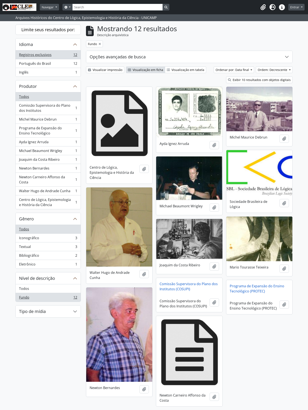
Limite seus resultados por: (48, 29)
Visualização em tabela (185, 70)
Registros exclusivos (48, 55)
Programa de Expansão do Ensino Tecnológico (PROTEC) (257, 288)
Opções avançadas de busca (118, 57)
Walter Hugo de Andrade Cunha (48, 191)
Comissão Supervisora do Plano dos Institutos (48, 108)
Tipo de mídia (32, 311)
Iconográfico (48, 238)
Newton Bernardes (48, 169)
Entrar (295, 7)
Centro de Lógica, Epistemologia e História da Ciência (48, 202)
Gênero (26, 219)
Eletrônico (48, 265)
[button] (263, 7)
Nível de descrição (37, 278)
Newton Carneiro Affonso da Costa (48, 179)
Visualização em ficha (145, 70)
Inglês (48, 73)
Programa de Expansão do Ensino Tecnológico (48, 131)
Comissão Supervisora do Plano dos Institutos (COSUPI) (189, 286)
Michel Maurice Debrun (48, 120)
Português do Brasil (48, 64)
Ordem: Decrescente (273, 70)
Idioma (26, 44)
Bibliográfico (48, 256)
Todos (24, 96)
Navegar (48, 7)
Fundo (48, 298)
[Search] (117, 7)
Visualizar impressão (105, 70)
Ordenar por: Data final (233, 70)
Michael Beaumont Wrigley (48, 151)
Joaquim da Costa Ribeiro (48, 160)
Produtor (28, 86)
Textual (48, 247)
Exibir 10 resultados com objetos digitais (259, 80)
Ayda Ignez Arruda (48, 142)
